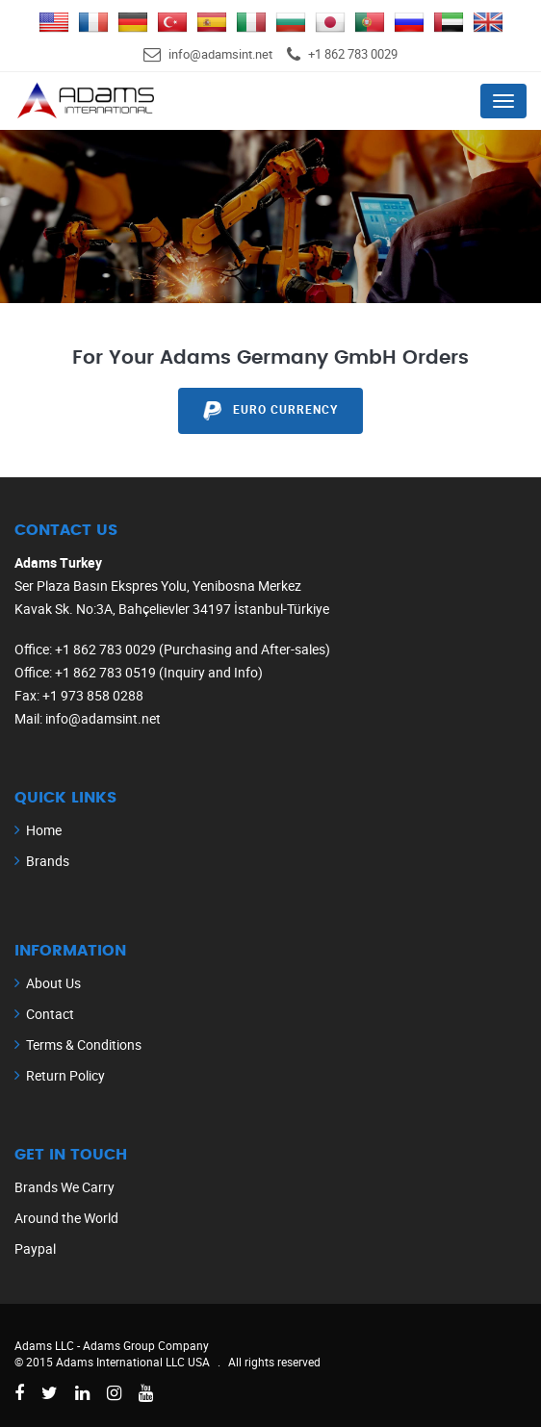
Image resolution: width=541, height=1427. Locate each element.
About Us (53, 983)
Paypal (35, 1248)
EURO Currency (270, 410)
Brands (47, 861)
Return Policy (65, 1075)
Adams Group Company (146, 1345)
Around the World (66, 1218)
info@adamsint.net (220, 54)
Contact (50, 1014)
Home (44, 830)
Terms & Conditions (84, 1044)
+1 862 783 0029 (353, 54)
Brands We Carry (64, 1187)
